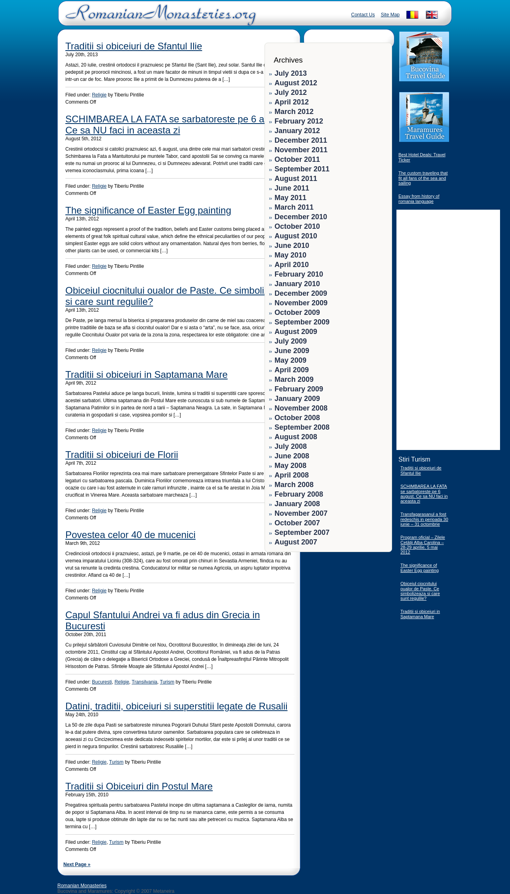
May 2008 (290, 466)
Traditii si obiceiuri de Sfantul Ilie (133, 46)
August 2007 (296, 542)
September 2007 (302, 532)
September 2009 (302, 322)
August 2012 (296, 83)
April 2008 (292, 475)
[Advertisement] (363, 606)
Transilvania (144, 682)
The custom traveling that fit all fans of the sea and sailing (423, 178)
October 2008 (297, 418)
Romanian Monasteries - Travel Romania (159, 18)
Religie (99, 95)
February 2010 (299, 274)
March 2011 (294, 207)
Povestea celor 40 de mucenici (130, 534)
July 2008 (291, 446)
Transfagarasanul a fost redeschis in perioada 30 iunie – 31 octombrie (424, 519)
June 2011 (292, 188)
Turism (167, 682)
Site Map (390, 15)
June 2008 (292, 456)
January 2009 (297, 399)
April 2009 (292, 370)
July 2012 (291, 92)
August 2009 (296, 332)
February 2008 (299, 494)
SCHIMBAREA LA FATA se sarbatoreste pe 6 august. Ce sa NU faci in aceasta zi (177, 125)
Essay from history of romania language (418, 199)
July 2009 (291, 341)
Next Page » (76, 864)
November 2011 (301, 150)
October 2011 (297, 159)
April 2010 (292, 265)
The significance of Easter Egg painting (148, 210)
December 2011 (301, 140)
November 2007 (301, 513)
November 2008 (301, 408)
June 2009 (292, 351)
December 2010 (301, 217)
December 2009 (301, 293)
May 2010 (290, 255)
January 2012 (297, 131)
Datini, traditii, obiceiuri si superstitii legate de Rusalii (176, 706)
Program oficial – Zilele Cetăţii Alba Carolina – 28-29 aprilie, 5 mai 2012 (422, 544)
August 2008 (296, 437)
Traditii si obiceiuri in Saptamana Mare (146, 374)
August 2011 (296, 179)
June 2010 (292, 246)
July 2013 (291, 73)
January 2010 (297, 284)
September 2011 (302, 169)
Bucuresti (102, 682)
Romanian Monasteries (81, 885)
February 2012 (299, 121)
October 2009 (297, 312)
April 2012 (292, 102)
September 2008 (302, 427)
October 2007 (297, 523)
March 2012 (294, 112)
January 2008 (297, 504)
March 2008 (294, 485)
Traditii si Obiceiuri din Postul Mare (139, 786)
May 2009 (290, 360)
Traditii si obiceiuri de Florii (121, 454)
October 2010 (297, 226)
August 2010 (296, 236)
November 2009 (301, 303)
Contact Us (363, 15)
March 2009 (294, 379)
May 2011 (290, 198)
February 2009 (299, 389)
